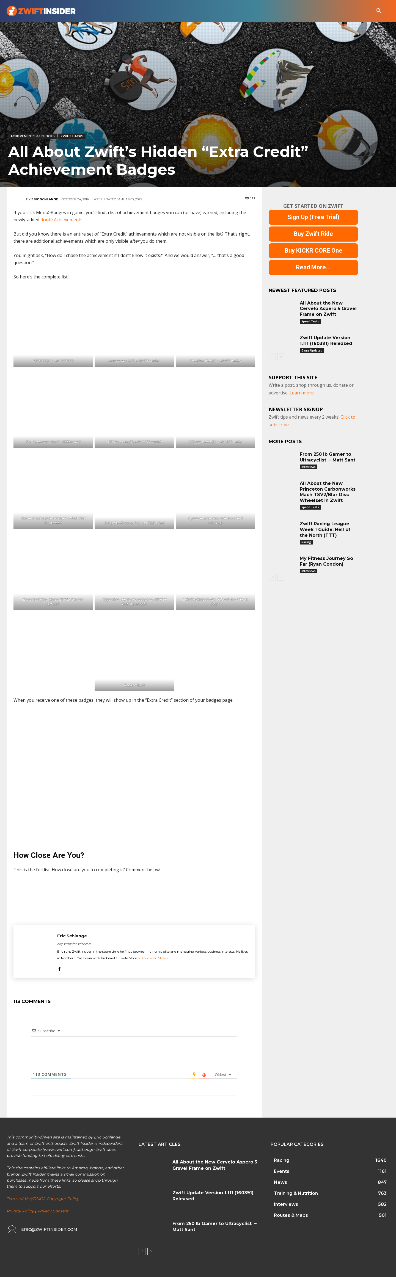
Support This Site (293, 377)
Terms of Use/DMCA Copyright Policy (43, 1198)
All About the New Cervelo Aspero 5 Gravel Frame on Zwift (328, 308)
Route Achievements (61, 220)
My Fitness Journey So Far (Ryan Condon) (326, 561)
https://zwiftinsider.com (74, 944)
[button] (379, 11)
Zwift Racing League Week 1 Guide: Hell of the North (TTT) (325, 529)
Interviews (308, 467)
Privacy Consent (52, 1211)
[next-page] (280, 356)
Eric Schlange (44, 199)
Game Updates (311, 350)
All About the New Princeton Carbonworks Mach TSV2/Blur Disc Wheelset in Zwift (328, 491)
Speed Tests (310, 321)
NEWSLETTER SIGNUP (296, 409)
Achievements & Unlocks (32, 136)
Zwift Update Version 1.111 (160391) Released (326, 340)
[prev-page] (272, 356)
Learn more (302, 393)
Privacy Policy (20, 1211)
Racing (306, 542)
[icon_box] (42, 1229)
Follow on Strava (155, 958)
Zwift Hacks (72, 136)
